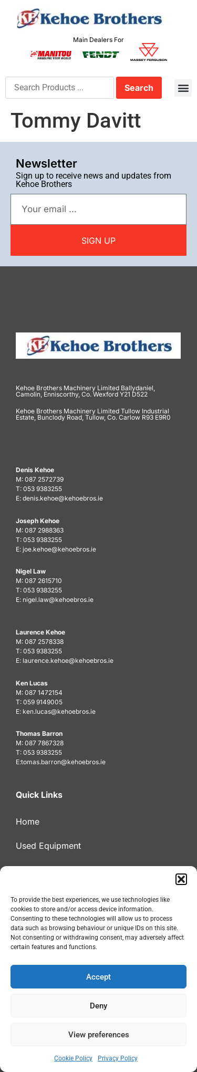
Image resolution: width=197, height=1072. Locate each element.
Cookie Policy (73, 1058)
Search (139, 87)
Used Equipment (48, 845)
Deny (98, 1006)
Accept (98, 977)
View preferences (98, 1034)
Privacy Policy (118, 1058)
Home (27, 821)
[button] (181, 879)
